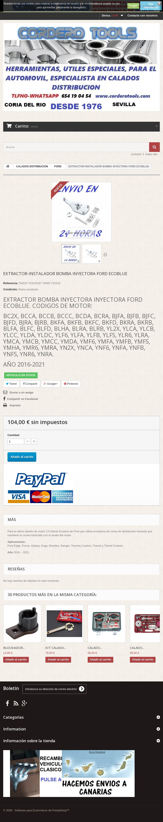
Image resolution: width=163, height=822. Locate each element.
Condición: (10, 289)
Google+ (51, 383)
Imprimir (15, 405)
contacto (136, 154)
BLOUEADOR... (14, 647)
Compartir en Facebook (22, 399)
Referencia (10, 283)
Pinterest (71, 383)
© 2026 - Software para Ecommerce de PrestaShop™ (36, 810)
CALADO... (95, 647)
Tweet (11, 383)
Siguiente (105, 254)
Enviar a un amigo (21, 392)
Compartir (30, 383)
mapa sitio (151, 154)
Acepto (133, 5)
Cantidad (13, 435)
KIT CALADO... (55, 647)
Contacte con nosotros (142, 15)
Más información (151, 6)
